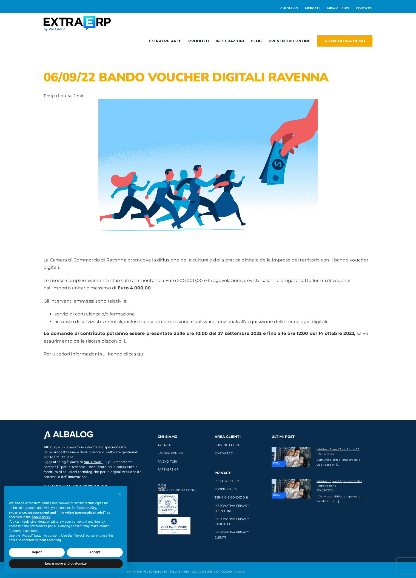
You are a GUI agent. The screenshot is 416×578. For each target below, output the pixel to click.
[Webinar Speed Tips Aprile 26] (291, 457)
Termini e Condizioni (231, 498)
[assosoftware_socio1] (174, 519)
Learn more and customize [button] (66, 563)
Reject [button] (37, 552)
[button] (120, 494)
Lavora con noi (171, 453)
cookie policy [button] (41, 517)
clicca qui (134, 354)
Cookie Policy (226, 489)
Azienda (164, 445)
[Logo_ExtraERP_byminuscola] (77, 17)
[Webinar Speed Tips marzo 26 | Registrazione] (291, 489)
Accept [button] (94, 552)
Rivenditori (167, 462)
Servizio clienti (228, 445)
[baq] (168, 496)
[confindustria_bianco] (177, 485)
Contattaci (224, 453)
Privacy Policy (227, 481)
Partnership (168, 470)
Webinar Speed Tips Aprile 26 (338, 449)
